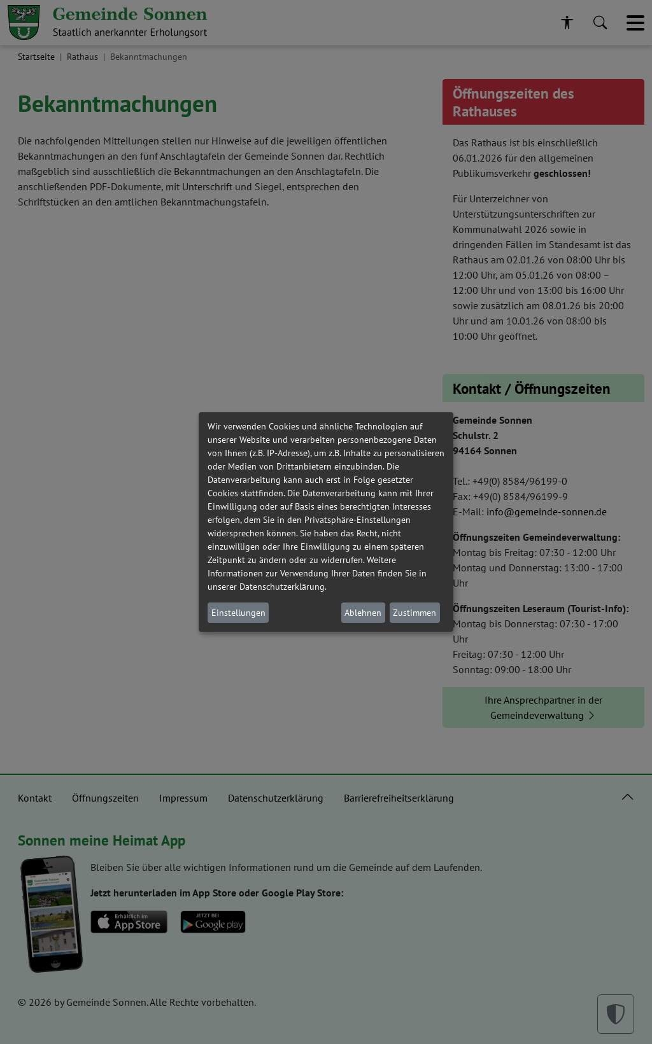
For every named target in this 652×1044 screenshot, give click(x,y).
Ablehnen (362, 612)
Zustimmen (414, 612)
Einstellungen (238, 612)
